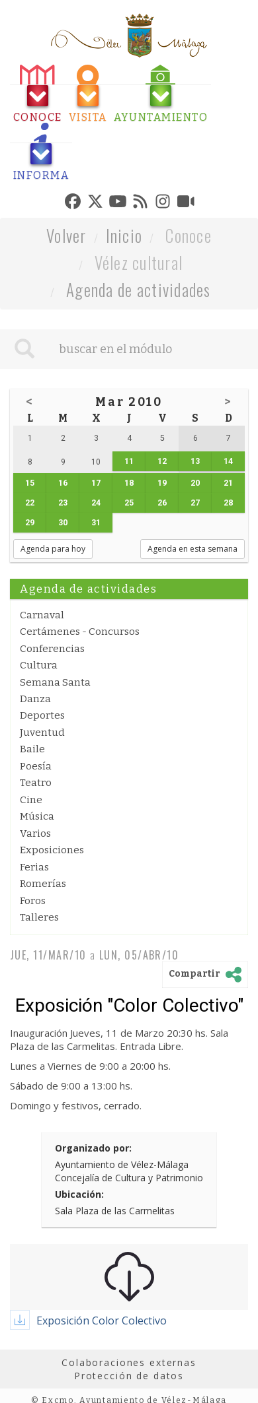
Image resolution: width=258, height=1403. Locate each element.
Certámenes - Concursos (80, 631)
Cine (31, 800)
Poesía (36, 766)
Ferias (34, 867)
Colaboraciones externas (129, 1362)
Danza (35, 699)
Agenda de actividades (138, 289)
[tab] (37, 94)
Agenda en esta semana (192, 548)
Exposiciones (52, 850)
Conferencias (52, 649)
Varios (35, 833)
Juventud (42, 732)
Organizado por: (93, 1148)
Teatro (36, 783)
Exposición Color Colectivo (101, 1320)
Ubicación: (79, 1194)
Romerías (43, 884)
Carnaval (42, 615)
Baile (32, 749)
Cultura (39, 665)
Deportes (42, 715)
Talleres (39, 917)
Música (37, 816)
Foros (33, 901)
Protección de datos (129, 1375)
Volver (66, 235)
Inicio (124, 235)
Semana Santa (55, 682)
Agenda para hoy (53, 548)
